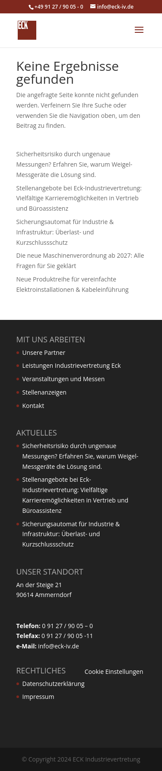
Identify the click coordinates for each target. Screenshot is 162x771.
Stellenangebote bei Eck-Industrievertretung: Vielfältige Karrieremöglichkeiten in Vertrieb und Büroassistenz (79, 198)
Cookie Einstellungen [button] (114, 671)
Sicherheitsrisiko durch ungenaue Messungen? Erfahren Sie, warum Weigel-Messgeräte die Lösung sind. (74, 164)
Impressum (38, 696)
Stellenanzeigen (44, 392)
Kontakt (33, 405)
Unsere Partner (44, 352)
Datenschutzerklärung (53, 683)
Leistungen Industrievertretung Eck (71, 365)
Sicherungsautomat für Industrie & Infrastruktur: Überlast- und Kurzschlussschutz (65, 232)
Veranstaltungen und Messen (63, 379)
